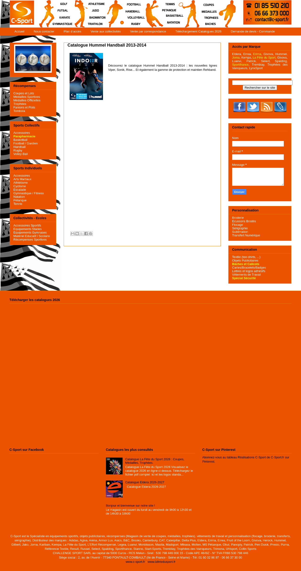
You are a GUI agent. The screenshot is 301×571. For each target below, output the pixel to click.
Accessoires (21, 133)
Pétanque (20, 200)
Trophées (19, 104)
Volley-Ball (20, 154)
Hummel (281, 54)
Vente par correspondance (148, 31)
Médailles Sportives (26, 97)
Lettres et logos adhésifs (248, 271)
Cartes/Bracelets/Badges (249, 267)
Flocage (237, 224)
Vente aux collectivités (106, 31)
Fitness (39, 193)
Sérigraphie (240, 228)
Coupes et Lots (23, 93)
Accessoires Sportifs (27, 225)
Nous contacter (44, 31)
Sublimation (240, 232)
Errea (247, 54)
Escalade (19, 189)
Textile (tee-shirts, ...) (246, 257)
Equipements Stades (27, 229)
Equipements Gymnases (30, 232)
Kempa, (246, 57)
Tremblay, (258, 64)
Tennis (17, 204)
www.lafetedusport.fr (161, 561)
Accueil (19, 31)
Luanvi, (237, 61)
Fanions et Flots (24, 107)
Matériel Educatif (24, 236)
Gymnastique (22, 193)
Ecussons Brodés (244, 221)
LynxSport (255, 68)
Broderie (238, 217)
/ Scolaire (43, 236)
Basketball (20, 140)
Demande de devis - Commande (253, 31)
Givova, (268, 54)
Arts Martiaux (22, 179)
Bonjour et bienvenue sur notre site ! (130, 505)
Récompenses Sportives (30, 239)
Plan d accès (72, 31)
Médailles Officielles (26, 100)
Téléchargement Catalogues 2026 (198, 31)
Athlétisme (20, 182)
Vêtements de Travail (246, 274)
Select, (265, 61)
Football (18, 143)
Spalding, (281, 61)
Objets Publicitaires (245, 260)
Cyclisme (19, 186)
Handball (19, 147)
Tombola (19, 111)
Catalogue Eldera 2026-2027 (144, 482)
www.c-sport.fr (135, 561)
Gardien (32, 143)
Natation (19, 196)
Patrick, (251, 61)
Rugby (17, 150)
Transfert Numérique (246, 235)
